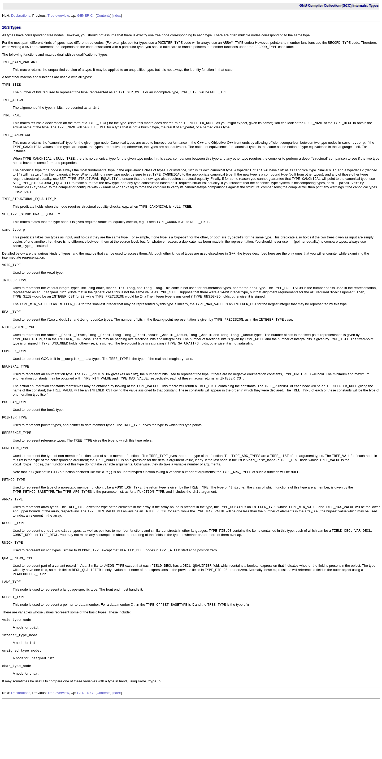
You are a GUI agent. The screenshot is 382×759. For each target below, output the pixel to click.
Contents (103, 16)
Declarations (20, 16)
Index (116, 16)
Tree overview (58, 16)
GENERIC (85, 16)
